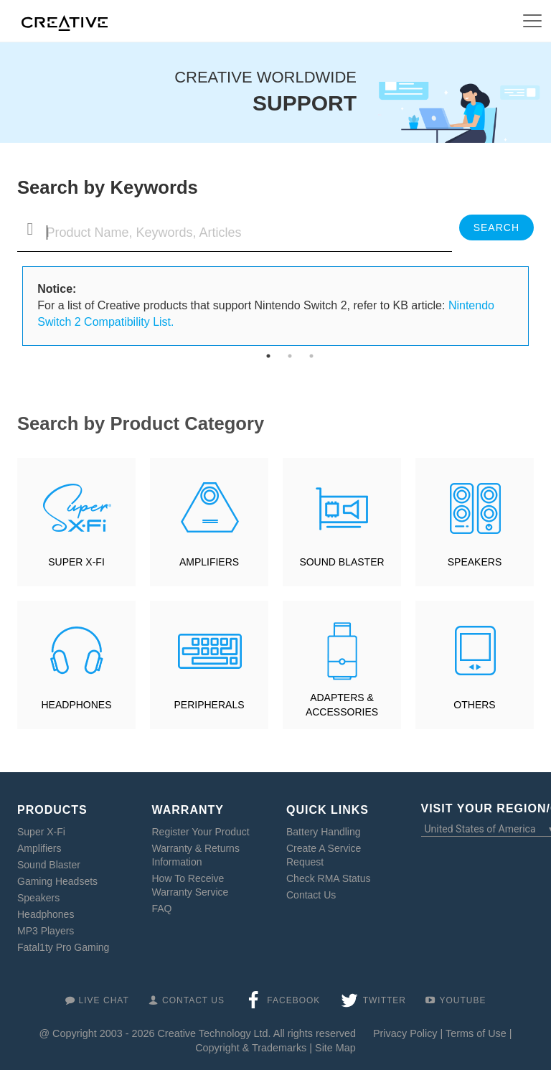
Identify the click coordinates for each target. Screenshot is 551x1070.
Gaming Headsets (57, 881)
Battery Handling (323, 831)
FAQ (162, 908)
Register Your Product (201, 831)
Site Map (335, 1047)
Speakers (38, 898)
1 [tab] (268, 356)
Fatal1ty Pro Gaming (63, 947)
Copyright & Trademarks (250, 1047)
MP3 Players (45, 931)
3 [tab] (311, 356)
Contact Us (311, 895)
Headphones (45, 914)
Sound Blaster (48, 864)
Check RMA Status (328, 878)
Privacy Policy (405, 1033)
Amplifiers (39, 848)
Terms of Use (476, 1033)
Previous (12, 306)
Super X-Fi (41, 831)
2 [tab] (290, 356)
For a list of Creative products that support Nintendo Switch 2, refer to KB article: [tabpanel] (265, 305)
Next (539, 306)
